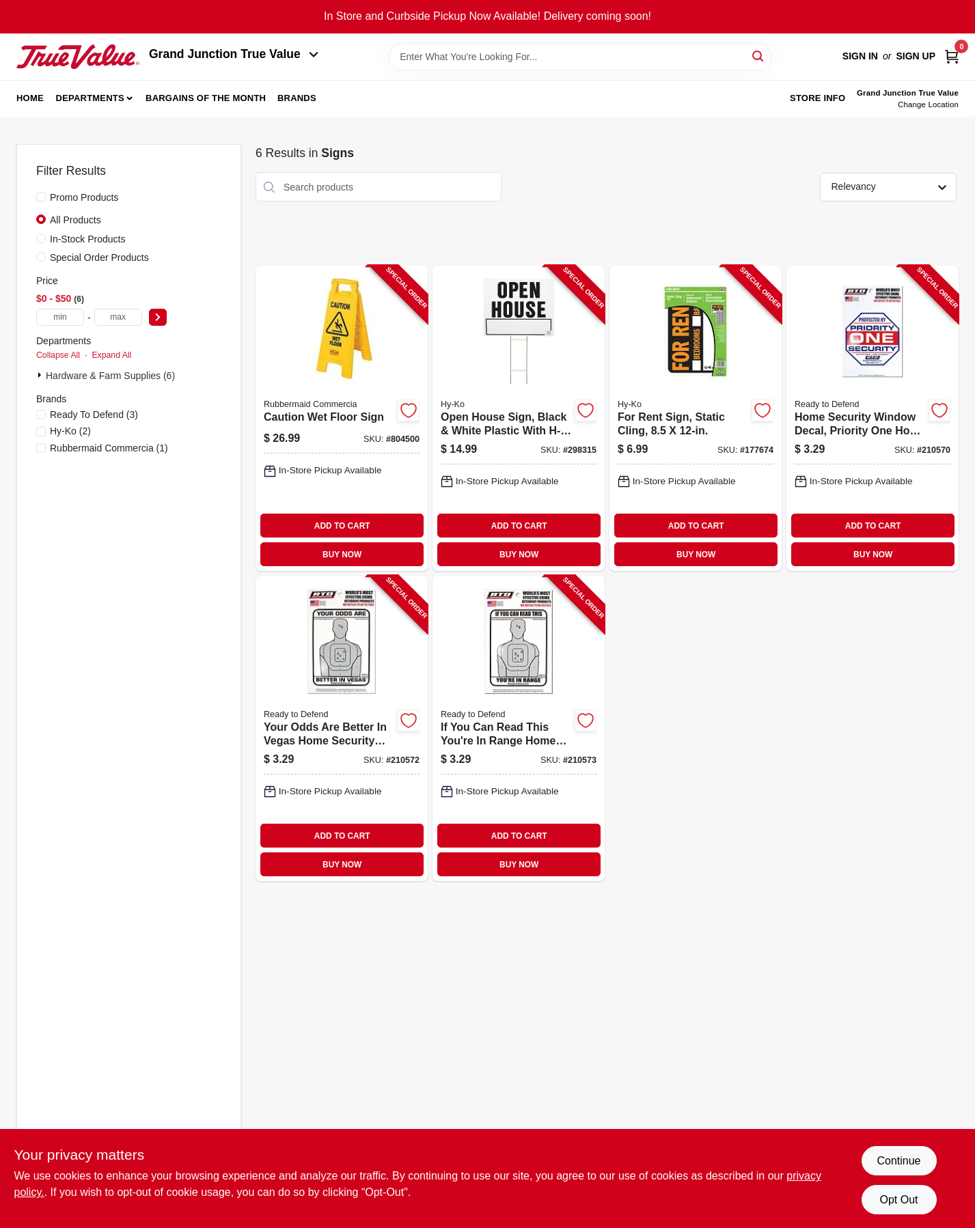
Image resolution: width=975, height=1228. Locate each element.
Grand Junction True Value (233, 54)
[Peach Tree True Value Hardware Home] (77, 56)
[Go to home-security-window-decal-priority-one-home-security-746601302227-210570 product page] (872, 418)
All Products (75, 220)
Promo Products (84, 197)
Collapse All (58, 355)
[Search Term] (580, 56)
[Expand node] (41, 375)
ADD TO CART (342, 526)
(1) (109, 448)
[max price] (118, 317)
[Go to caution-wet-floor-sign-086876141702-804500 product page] (342, 418)
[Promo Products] (41, 196)
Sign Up (915, 56)
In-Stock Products (88, 239)
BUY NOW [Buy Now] (341, 554)
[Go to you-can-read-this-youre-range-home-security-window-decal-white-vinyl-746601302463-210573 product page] (518, 728)
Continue (898, 1161)
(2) (70, 430)
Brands (296, 98)
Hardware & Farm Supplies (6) (110, 375)
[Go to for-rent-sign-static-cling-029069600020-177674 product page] (695, 418)
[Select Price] (158, 317)
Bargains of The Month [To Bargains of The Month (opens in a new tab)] (206, 98)
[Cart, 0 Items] (952, 56)
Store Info (817, 98)
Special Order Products (99, 257)
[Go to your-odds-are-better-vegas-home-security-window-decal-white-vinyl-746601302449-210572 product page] (342, 728)
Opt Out (898, 1199)
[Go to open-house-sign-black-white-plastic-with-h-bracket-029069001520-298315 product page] (518, 418)
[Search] (759, 55)
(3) (94, 414)
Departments (90, 98)
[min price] (60, 317)
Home (30, 98)
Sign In (860, 56)
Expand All (111, 355)
